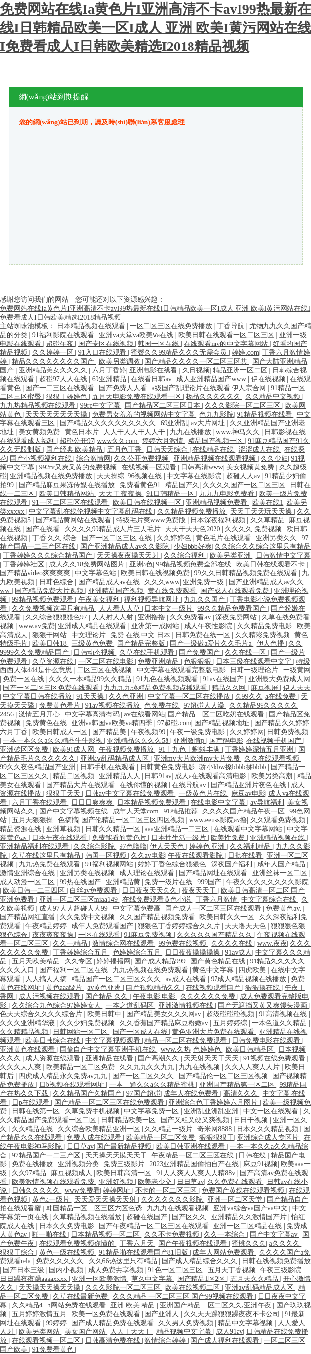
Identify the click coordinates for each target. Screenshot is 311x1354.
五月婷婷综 (231, 1023)
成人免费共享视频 (116, 1270)
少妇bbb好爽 (193, 546)
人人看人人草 (120, 608)
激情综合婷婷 (166, 1340)
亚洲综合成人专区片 (269, 1137)
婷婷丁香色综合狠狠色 (173, 864)
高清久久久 (241, 1093)
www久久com (118, 440)
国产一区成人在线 (141, 1031)
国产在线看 (43, 529)
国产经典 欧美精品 (75, 449)
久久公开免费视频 (142, 458)
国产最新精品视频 (124, 1146)
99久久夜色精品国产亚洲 (38, 767)
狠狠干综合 (18, 1252)
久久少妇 (274, 458)
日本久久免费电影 (67, 1226)
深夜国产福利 (232, 864)
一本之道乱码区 (131, 1005)
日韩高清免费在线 (113, 1340)
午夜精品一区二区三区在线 (193, 1155)
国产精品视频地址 (222, 723)
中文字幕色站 (96, 573)
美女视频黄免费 (251, 467)
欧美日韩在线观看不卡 (271, 564)
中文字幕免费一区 (152, 1111)
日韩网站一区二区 (81, 1031)
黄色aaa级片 (65, 987)
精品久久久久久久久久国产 (54, 361)
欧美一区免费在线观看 (107, 1314)
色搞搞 (68, 820)
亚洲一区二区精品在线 (248, 1226)
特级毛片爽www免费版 (152, 520)
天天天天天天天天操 (57, 414)
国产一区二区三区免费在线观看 (52, 687)
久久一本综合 (225, 1234)
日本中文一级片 (169, 608)
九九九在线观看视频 (179, 1208)
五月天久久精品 (255, 1278)
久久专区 (79, 961)
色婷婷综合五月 (138, 952)
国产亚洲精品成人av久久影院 (125, 546)
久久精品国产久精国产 (88, 1093)
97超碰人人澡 (204, 705)
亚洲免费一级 (204, 582)
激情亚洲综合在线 (28, 873)
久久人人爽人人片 (253, 1067)
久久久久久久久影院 (173, 1199)
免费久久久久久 (61, 1261)
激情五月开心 (40, 714)
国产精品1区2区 (202, 1278)
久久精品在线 (33, 1128)
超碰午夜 (60, 343)
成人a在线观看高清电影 (211, 776)
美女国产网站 (86, 1331)
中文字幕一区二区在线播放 (190, 696)
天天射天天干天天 (212, 1058)
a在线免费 (281, 696)
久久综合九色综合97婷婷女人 (57, 1005)
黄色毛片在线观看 (224, 538)
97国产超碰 (143, 1093)
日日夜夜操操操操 (193, 952)
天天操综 (110, 476)
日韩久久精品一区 (113, 829)
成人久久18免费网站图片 (87, 564)
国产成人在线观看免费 (235, 590)
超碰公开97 (77, 440)
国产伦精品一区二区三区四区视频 (133, 820)
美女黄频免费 (40, 432)
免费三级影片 (124, 1164)
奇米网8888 (215, 1128)
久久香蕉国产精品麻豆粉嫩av (165, 1023)
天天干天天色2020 (193, 529)
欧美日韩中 (105, 1014)
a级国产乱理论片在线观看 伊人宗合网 (209, 388)
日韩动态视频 (95, 652)
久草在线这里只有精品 (47, 855)
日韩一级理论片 (255, 670)
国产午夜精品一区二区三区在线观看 (155, 1226)
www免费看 (82, 1190)
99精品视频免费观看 (43, 599)
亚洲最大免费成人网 (279, 679)
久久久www (162, 582)
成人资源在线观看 (53, 1058)
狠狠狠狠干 (216, 1137)
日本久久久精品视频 (268, 1128)
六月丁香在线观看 (40, 802)
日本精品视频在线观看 (92, 326)
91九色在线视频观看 (168, 679)
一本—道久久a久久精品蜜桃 (152, 1084)
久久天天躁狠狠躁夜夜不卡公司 (233, 1314)
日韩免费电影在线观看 (267, 1040)
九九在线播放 (191, 432)
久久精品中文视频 (273, 396)
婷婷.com (245, 352)
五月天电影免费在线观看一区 (137, 396)
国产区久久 (190, 1217)
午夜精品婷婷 (47, 926)
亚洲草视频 (64, 829)
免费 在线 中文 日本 (141, 635)
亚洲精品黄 (124, 882)
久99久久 (249, 696)
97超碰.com (174, 723)
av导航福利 (267, 802)
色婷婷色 (208, 1049)
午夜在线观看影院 (196, 855)
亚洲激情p (189, 740)
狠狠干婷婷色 (67, 396)
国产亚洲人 (162, 1314)
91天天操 (91, 696)
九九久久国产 (205, 599)
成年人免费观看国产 (103, 926)
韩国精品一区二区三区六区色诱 (95, 1208)
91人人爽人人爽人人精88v (196, 1173)
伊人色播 (271, 643)
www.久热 (176, 1049)
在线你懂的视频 (144, 784)
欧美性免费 (229, 837)
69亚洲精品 (110, 379)
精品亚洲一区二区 (241, 370)
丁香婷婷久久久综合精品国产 (48, 555)
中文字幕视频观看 (113, 1040)
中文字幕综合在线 (269, 899)
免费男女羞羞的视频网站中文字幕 (144, 414)
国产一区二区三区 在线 (118, 538)
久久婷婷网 (247, 732)
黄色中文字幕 (214, 970)
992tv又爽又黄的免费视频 (78, 467)
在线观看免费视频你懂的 (78, 1243)
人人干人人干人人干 (135, 432)
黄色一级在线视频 (67, 1252)
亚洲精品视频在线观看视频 (215, 458)
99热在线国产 (81, 882)
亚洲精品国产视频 (116, 590)
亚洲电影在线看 (154, 370)
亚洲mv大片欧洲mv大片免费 (197, 758)
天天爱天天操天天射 (106, 1199)
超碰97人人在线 (64, 379)
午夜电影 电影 (155, 996)
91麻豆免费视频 (149, 934)
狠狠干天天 (64, 793)
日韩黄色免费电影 (168, 767)
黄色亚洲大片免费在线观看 (214, 1031)
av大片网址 (209, 423)
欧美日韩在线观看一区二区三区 (227, 335)
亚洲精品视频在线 (278, 837)
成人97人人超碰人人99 (74, 908)
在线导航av (190, 784)
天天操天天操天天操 (50, 1287)
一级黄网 (297, 670)
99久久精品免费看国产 (232, 608)
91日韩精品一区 (171, 493)
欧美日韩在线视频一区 (148, 502)
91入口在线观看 (103, 352)
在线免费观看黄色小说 (157, 899)
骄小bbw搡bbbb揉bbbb (233, 767)
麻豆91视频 (260, 1164)
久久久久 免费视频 (254, 529)
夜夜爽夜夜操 (53, 934)
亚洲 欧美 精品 (133, 1305)
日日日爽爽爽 (93, 802)
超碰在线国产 (147, 1217)
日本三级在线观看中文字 (254, 661)
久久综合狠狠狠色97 (57, 617)
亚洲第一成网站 (156, 626)
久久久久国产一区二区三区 (245, 485)
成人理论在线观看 (148, 873)
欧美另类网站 (40, 1331)
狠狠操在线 (263, 987)
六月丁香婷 (109, 370)
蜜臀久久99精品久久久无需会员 (180, 352)
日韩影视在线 (286, 432)
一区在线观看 (99, 934)
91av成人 (238, 952)
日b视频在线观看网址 (72, 1084)
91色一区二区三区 (176, 1270)
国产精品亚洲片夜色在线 (249, 784)
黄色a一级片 (52, 1199)
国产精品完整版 (142, 643)
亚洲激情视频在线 (186, 1005)
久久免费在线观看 (235, 1181)
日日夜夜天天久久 (150, 890)
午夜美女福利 (99, 599)
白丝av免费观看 (94, 890)
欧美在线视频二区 (193, 1287)
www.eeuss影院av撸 (218, 820)
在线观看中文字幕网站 (249, 829)
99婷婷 (57, 1323)
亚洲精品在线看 (110, 1058)
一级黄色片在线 (204, 793)
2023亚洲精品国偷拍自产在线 (194, 1164)
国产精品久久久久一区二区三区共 (196, 361)
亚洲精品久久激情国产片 (249, 1217)
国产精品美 (110, 732)
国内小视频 (67, 1270)
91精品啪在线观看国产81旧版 (144, 1252)
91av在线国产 (224, 679)
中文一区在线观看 (271, 1111)
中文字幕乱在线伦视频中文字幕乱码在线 (91, 511)
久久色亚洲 (127, 696)
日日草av (80, 1146)
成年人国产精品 (282, 864)
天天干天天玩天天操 (262, 511)
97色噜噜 (133, 846)
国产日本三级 (24, 1270)
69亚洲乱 (174, 423)
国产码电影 (226, 740)
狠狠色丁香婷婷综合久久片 (180, 926)
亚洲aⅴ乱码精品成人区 (115, 758)
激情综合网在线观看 (124, 943)
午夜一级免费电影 (198, 732)
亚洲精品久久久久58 (138, 740)
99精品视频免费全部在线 (194, 564)
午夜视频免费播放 (127, 749)
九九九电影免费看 (227, 493)
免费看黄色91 (141, 485)
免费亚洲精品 (159, 661)
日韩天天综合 (168, 449)
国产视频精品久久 (154, 987)
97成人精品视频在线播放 (249, 979)
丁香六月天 (138, 1243)
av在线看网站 (144, 714)
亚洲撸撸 (152, 617)
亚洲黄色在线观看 (28, 1049)
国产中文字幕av (274, 1234)
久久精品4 (28, 1305)
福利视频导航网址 (152, 599)
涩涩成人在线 (260, 449)
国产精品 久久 (107, 996)
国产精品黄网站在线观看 (74, 520)
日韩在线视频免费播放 (276, 1261)
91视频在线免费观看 (275, 1058)
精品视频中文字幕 (184, 1331)
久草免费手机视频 (93, 1111)
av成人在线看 (186, 979)
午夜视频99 (149, 732)
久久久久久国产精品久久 (215, 934)
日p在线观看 (31, 1102)
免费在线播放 (33, 1164)
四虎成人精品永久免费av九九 (64, 1076)
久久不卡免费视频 (172, 1234)
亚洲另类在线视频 (88, 873)
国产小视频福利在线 (41, 458)
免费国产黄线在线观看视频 (244, 1190)
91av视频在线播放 (113, 705)
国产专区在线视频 (106, 343)
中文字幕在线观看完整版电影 (182, 670)
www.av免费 (37, 626)
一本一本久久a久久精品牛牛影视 (53, 740)
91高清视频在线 (284, 1014)
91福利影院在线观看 (64, 335)
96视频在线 (145, 476)
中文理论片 (90, 635)
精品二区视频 (74, 776)
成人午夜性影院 (209, 626)
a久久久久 (285, 1243)
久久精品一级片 (169, 1128)
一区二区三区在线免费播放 (172, 326)
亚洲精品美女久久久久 (54, 370)
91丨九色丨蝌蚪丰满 (190, 749)
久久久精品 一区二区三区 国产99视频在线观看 (184, 1296)
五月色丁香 (125, 449)
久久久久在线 (232, 943)
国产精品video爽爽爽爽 (36, 573)
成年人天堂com (137, 811)
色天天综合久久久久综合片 (42, 1014)
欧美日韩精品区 (251, 1049)
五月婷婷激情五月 (40, 1314)
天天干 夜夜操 (121, 493)
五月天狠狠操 (33, 820)
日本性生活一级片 (179, 837)
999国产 (210, 882)
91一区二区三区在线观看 (71, 502)
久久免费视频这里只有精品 (54, 608)
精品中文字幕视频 (246, 1323)
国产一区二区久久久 (144, 1076)
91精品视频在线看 (265, 414)
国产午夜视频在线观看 (193, 1243)
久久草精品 (268, 520)
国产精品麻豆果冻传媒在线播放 (68, 485)
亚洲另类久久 (277, 538)
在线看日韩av (152, 379)
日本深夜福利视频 (219, 520)
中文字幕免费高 (138, 908)
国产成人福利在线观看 (226, 1340)
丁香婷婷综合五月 (81, 952)
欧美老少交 (156, 1181)
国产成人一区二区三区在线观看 (214, 908)
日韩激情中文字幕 (283, 555)
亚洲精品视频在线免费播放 (52, 476)
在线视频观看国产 (214, 987)
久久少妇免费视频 (88, 1023)
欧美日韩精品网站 (67, 493)
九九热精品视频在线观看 (38, 405)
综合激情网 (93, 458)
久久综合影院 (95, 846)
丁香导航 (231, 326)
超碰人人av (244, 476)
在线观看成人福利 (28, 440)
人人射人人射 (113, 617)
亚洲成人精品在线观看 (93, 626)
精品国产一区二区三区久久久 (117, 979)
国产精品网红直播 (28, 917)
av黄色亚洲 (105, 987)
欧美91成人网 (74, 749)
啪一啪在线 (50, 1234)
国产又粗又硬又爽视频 (196, 1120)
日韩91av (157, 776)
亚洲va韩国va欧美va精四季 (113, 723)
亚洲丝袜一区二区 (280, 873)
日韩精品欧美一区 (129, 1120)
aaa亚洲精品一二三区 (177, 829)
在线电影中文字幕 (219, 802)
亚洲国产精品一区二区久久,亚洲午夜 (216, 1305)
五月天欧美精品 (37, 961)
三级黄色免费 (93, 643)
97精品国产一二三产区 (47, 1155)
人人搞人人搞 (47, 979)
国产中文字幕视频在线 (74, 811)
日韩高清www (202, 467)
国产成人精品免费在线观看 (114, 1323)
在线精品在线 (214, 449)
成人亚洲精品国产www (212, 379)
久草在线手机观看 (148, 652)
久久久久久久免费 (208, 996)
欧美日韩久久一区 (227, 917)
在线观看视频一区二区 (47, 1340)
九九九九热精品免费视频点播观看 (156, 687)
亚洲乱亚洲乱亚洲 (212, 1111)
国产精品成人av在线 (110, 582)
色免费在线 (162, 705)
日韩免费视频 (287, 732)
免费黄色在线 (47, 723)
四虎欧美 (253, 970)
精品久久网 (230, 687)
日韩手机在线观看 (108, 767)
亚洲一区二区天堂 (235, 1199)
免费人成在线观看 (95, 1137)
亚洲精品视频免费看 (217, 502)
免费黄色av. (284, 908)
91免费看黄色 (53, 1349)
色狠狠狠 (198, 661)
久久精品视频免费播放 (192, 511)
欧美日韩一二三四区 (35, 890)
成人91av (229, 1331)
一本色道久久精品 (280, 1023)
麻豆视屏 (265, 687)
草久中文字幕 (152, 1278)
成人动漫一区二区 (28, 882)
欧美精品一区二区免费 (81, 1067)
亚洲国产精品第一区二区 (238, 1084)
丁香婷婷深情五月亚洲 (260, 749)
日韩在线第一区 (37, 1111)
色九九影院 (216, 414)
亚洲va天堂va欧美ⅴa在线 (137, 335)
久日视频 (196, 370)
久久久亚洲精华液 (28, 1023)
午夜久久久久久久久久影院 (267, 882)
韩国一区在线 (159, 343)
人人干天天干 (131, 1331)
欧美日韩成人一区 (60, 732)
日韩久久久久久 (37, 1190)
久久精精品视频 (25, 1031)
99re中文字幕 (100, 405)
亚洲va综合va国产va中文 (251, 1208)
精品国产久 (182, 485)
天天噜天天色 (246, 926)
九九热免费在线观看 (50, 864)
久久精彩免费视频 (263, 635)
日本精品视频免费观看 (152, 802)
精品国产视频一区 (216, 440)
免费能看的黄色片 (120, 837)
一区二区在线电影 (106, 661)
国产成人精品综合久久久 (200, 1261)
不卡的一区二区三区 (167, 1190)
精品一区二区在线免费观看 (186, 1040)
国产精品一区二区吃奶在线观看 (217, 714)
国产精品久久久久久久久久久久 (109, 423)
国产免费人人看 (124, 388)
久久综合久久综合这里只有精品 (263, 546)
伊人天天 (297, 687)
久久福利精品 (251, 846)
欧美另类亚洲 (231, 555)
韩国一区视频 (106, 855)
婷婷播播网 (113, 961)
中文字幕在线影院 (195, 476)
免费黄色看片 (60, 705)
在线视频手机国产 (274, 740)
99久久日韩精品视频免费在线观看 (246, 573)
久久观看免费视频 (278, 820)
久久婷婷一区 (53, 352)
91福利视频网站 (110, 864)
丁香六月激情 (217, 899)
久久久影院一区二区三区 (243, 405)
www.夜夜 (272, 943)
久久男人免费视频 (186, 1323)
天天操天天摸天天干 (117, 1155)
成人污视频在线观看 (50, 996)
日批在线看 (246, 855)
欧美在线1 (267, 502)
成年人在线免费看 (192, 1093)
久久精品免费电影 (265, 626)
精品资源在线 (21, 829)
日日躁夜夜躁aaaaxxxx (34, 1278)
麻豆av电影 (248, 793)
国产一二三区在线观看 (60, 388)
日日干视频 (252, 1120)
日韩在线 (253, 1155)
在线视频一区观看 (149, 467)
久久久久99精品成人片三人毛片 (114, 529)
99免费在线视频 (183, 943)
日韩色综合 (57, 582)
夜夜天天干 (200, 890)
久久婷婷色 (175, 538)
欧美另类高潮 (272, 776)
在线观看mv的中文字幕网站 (226, 343)
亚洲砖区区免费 (25, 749)
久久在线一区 (246, 652)
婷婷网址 (117, 1190)
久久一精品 (71, 943)
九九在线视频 (200, 1067)
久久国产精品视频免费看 (158, 917)
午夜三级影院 (281, 1270)
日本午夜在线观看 (60, 837)
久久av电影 (148, 855)
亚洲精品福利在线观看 (35, 846)
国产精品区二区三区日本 (163, 405)
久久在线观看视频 (272, 758)
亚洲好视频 (117, 1181)
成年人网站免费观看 (224, 1252)
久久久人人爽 (21, 1067)
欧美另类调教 (120, 361)
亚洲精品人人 (120, 776)
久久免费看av (191, 617)
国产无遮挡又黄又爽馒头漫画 (263, 1005)
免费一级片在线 (169, 882)
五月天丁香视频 (233, 1270)
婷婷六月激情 (163, 440)
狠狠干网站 (50, 635)
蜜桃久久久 (249, 1243)
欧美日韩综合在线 (53, 1040)
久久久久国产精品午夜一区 (244, 811)
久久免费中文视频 (88, 917)
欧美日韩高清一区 (124, 1173)
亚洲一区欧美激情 (100, 1278)
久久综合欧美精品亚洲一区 (100, 1128)
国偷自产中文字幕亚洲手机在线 (109, 1049)
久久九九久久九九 (148, 1067)
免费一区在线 (24, 679)
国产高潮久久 (159, 1058)
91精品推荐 (182, 811)
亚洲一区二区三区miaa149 (79, 899)
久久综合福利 (185, 555)
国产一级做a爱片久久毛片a (211, 643)
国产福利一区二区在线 (74, 970)
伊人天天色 (168, 846)
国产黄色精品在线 (219, 961)
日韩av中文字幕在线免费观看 (130, 793)
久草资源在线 (53, 661)
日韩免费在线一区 (203, 635)
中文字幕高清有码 (93, 714)
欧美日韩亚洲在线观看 (191, 1146)
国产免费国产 (200, 652)
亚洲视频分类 (79, 1164)
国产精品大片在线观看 (81, 784)
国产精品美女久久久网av (164, 1014)
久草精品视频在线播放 (88, 1217)
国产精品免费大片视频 (50, 590)
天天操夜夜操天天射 (129, 555)
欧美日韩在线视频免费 (156, 573)
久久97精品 (30, 1173)
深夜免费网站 (237, 617)
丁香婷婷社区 (24, 564)
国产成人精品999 (161, 961)
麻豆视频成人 (72, 1173)
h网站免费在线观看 (78, 1305)
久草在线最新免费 (81, 1296)
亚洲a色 (141, 564)
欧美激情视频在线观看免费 (54, 1181)
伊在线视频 (269, 379)
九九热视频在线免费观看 (151, 970)
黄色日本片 (83, 432)
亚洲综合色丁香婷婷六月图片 (214, 1102)
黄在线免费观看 (173, 590)
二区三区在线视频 (105, 670)
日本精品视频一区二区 (106, 1234)
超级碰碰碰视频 (231, 1014)
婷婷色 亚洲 (208, 846)
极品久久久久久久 (214, 396)
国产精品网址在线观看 (214, 873)
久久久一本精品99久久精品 (91, 679)
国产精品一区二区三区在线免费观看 (110, 1102)
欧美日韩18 (50, 643)
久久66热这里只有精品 (124, 1261)
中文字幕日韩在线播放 (38, 696)
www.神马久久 (238, 432)
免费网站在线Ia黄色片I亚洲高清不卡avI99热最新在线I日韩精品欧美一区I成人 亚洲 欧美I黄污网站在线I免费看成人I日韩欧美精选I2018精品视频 (155, 27)
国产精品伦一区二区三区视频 (224, 1076)
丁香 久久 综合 (55, 538)
